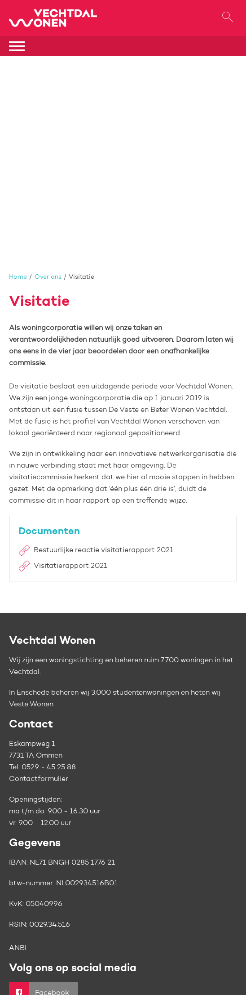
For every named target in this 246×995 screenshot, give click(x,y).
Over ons (48, 277)
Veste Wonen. (32, 704)
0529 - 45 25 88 (49, 767)
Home (18, 277)
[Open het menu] (18, 46)
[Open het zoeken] (227, 18)
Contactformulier (38, 779)
